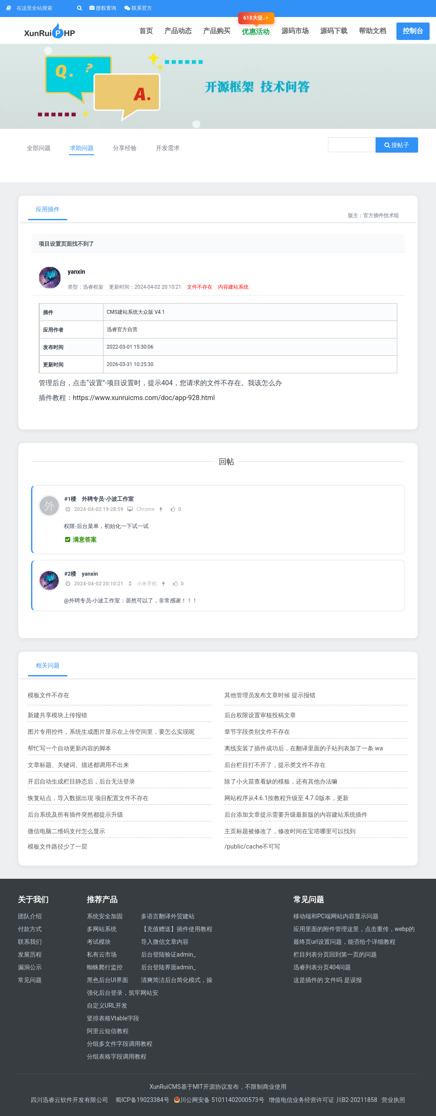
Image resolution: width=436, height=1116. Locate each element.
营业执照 (393, 1102)
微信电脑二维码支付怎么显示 (66, 834)
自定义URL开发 (107, 1008)
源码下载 (336, 32)
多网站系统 (102, 932)
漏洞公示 (30, 970)
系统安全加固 (105, 919)
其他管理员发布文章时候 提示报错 (269, 698)
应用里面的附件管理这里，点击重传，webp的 (354, 932)
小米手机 (142, 587)
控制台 (413, 32)
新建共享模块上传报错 (57, 718)
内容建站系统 (233, 290)
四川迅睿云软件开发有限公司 (70, 1102)
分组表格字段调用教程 (116, 1059)
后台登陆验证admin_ (168, 957)
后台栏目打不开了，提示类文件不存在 (275, 767)
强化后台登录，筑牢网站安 (122, 995)
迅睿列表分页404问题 (322, 970)
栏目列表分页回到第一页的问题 (335, 957)
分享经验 (126, 151)
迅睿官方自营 (122, 332)
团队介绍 (30, 919)
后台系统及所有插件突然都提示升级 (75, 817)
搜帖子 (396, 148)
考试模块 (99, 944)
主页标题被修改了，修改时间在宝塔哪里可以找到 (290, 834)
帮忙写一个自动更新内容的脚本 (69, 751)
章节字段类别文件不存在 (257, 734)
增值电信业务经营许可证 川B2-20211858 (323, 1102)
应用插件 (48, 212)
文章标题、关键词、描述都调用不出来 (78, 767)
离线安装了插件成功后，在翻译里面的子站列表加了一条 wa (303, 751)
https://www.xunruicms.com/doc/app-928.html (144, 401)
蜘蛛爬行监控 (105, 970)
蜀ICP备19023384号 (142, 1102)
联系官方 (138, 8)
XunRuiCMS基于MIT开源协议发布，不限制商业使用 (218, 1089)
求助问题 (83, 151)
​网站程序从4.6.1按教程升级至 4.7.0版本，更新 (285, 801)
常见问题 (30, 983)
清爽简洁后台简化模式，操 (176, 983)
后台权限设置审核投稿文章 (260, 718)
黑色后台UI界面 (107, 983)
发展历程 (30, 957)
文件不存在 (199, 290)
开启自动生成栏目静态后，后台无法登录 (81, 784)
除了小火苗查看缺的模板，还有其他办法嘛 (281, 784)
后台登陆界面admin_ (168, 970)
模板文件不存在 (48, 698)
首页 (155, 32)
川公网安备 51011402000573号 (219, 1102)
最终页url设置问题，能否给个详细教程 (344, 944)
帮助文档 (373, 32)
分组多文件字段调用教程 (119, 1046)
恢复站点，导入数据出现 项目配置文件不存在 (88, 801)
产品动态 (185, 32)
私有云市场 (102, 957)
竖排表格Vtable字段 (113, 1021)
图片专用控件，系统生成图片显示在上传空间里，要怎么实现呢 (111, 734)
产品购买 (223, 32)
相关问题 (48, 668)
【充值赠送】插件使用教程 (176, 932)
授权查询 (102, 8)
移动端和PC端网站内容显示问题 (336, 919)
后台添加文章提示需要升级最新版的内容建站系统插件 (295, 817)
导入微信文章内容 (165, 944)
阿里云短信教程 (108, 1034)
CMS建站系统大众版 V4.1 (136, 315)
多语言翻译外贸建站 (168, 919)
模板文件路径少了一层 (57, 849)
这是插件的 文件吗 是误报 (327, 983)
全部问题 (39, 151)
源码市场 (298, 32)
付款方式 (30, 932)
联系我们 (30, 944)
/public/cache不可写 (251, 849)
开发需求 (170, 151)
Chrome (141, 512)
